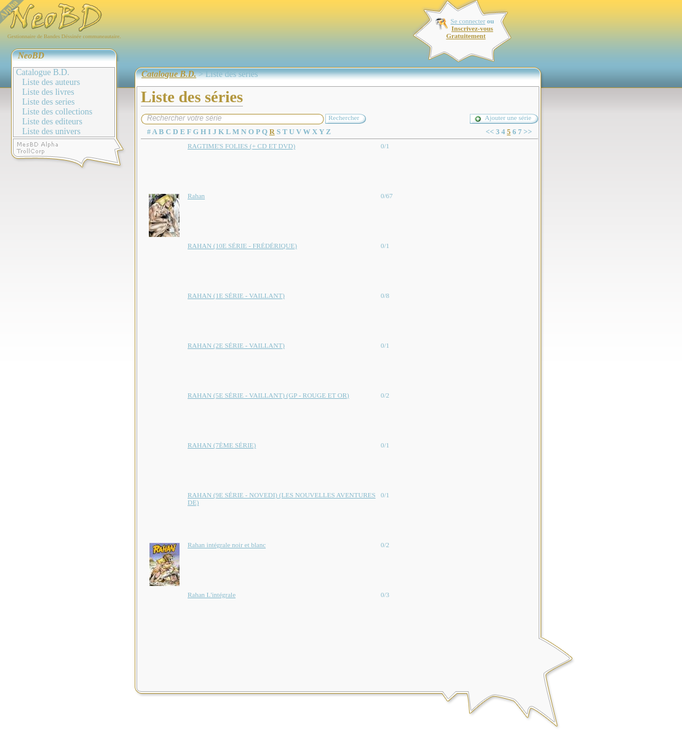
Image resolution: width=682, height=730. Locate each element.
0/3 (385, 594)
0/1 (385, 146)
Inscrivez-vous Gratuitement (469, 32)
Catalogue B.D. (42, 72)
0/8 (385, 295)
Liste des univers (51, 131)
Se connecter (468, 21)
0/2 (385, 395)
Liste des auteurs (51, 82)
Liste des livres (48, 92)
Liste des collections (57, 111)
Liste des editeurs (52, 121)
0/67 (387, 195)
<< (490, 131)
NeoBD (31, 55)
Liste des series (48, 101)
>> (527, 131)
